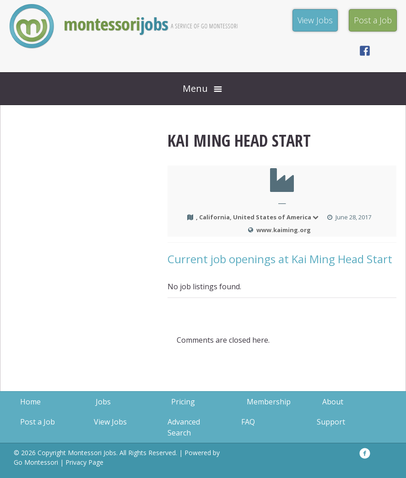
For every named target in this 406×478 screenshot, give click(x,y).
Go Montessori (36, 462)
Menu (195, 88)
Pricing (183, 402)
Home (30, 402)
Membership (269, 402)
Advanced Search (184, 427)
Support (331, 422)
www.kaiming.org (283, 230)
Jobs (103, 402)
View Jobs (110, 422)
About (332, 402)
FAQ (248, 422)
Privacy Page (84, 462)
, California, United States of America (257, 217)
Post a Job (37, 422)
